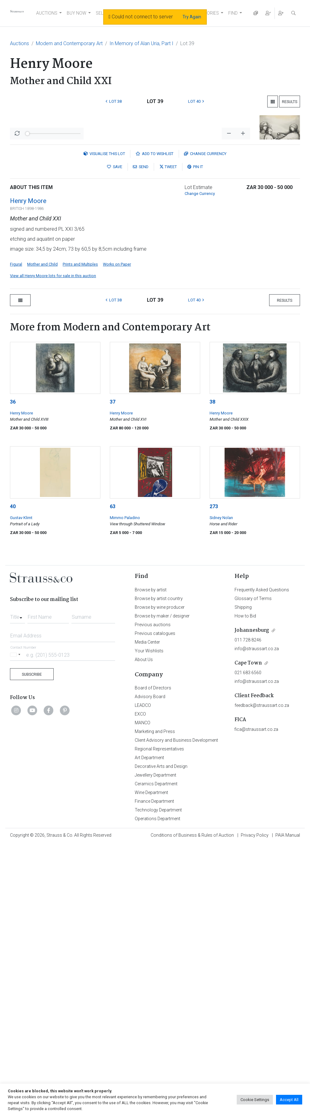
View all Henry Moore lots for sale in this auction (53, 505)
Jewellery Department (155, 1004)
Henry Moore (28, 430)
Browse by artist (151, 818)
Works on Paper (117, 493)
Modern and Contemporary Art (69, 43)
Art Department (149, 986)
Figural (16, 493)
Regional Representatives (159, 978)
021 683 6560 (248, 901)
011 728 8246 (248, 869)
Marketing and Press (155, 960)
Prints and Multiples (80, 493)
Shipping (243, 836)
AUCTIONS (46, 13)
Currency (205, 383)
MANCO (142, 951)
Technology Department (158, 1039)
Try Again (191, 16)
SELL (100, 13)
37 (112, 631)
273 (214, 736)
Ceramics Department (156, 1012)
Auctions (19, 43)
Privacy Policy (255, 1064)
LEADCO (143, 934)
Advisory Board (150, 925)
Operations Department (157, 1047)
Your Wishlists (149, 879)
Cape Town (248, 892)
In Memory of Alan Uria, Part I (141, 43)
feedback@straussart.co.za (262, 934)
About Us (144, 888)
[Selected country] (16, 884)
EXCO (140, 943)
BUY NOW (76, 13)
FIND (233, 13)
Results (289, 101)
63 (112, 736)
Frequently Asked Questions (262, 818)
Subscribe (32, 903)
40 (13, 736)
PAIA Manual (287, 1064)
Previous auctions (153, 853)
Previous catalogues (155, 862)
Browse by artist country (159, 827)
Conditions (192, 1064)
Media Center (147, 871)
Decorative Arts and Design (161, 995)
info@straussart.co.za (257, 877)
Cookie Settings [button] (254, 1099)
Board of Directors (153, 917)
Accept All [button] (289, 1099)
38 (212, 631)
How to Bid (245, 845)
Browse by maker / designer (162, 845)
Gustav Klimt (21, 747)
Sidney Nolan (221, 747)
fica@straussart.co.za (256, 958)
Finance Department (154, 1030)
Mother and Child (42, 493)
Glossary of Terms (253, 827)
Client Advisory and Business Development (176, 969)
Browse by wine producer (160, 836)
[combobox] (17, 844)
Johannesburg (252, 859)
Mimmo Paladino (125, 747)
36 (13, 631)
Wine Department (151, 1021)
